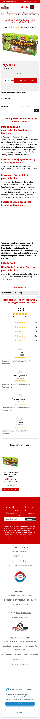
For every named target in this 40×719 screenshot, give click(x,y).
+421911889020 (26, 1)
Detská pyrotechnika (9, 137)
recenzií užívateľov (29, 27)
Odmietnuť (20, 712)
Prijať (20, 704)
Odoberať (30, 519)
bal (8, 80)
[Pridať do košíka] (25, 80)
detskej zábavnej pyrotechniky (19, 277)
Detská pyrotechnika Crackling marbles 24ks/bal (10, 474)
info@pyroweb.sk (11, 1)
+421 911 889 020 (24, 595)
